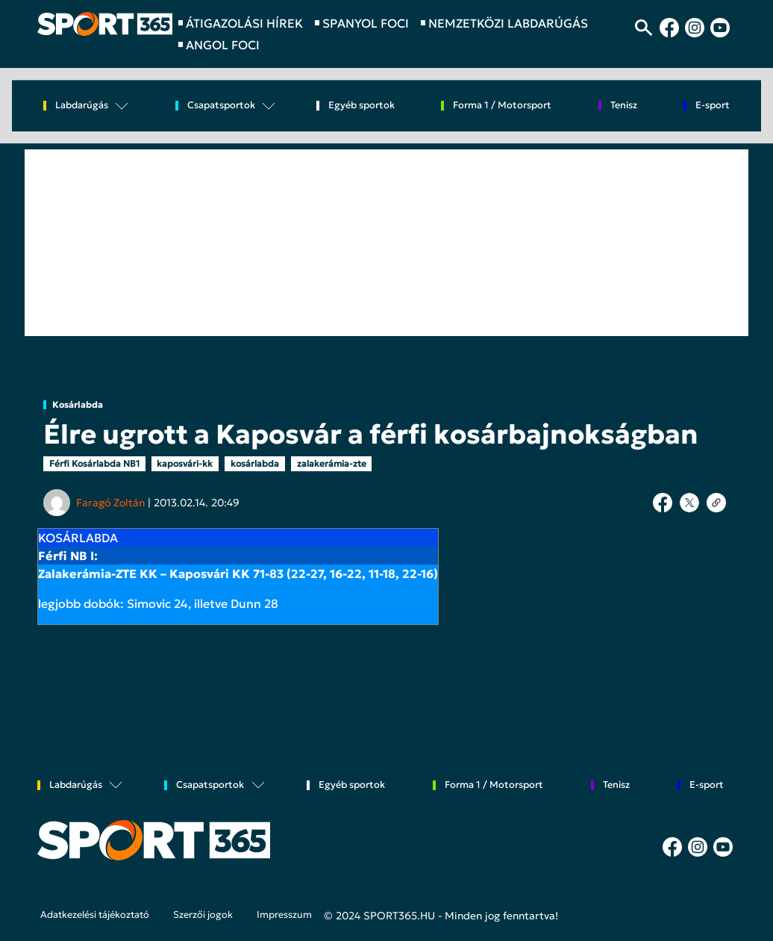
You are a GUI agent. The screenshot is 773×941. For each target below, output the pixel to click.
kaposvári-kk (185, 463)
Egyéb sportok (361, 106)
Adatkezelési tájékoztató (94, 915)
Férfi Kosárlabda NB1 (94, 463)
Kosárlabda (77, 404)
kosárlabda (255, 463)
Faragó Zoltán (110, 502)
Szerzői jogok (203, 915)
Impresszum (284, 915)
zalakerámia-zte (331, 463)
